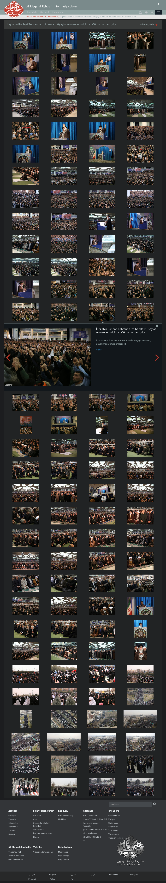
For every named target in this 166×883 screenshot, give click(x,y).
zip (156, 24)
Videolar (37, 847)
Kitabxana (88, 810)
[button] (158, 12)
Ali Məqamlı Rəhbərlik (19, 847)
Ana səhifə (32, 12)
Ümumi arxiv (58, 12)
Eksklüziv (63, 810)
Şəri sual (44, 12)
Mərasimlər (53, 17)
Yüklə (98, 349)
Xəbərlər (12, 810)
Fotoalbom (41, 17)
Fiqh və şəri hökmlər (43, 810)
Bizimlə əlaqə (65, 847)
